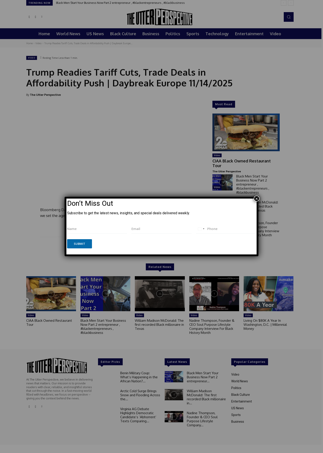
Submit (79, 244)
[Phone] (226, 229)
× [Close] (256, 198)
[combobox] (201, 229)
